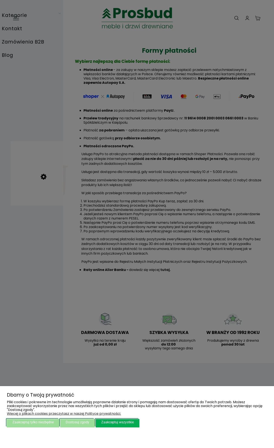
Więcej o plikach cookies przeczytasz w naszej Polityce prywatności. (64, 413)
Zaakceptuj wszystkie (117, 422)
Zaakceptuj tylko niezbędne (33, 422)
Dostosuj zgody (77, 422)
